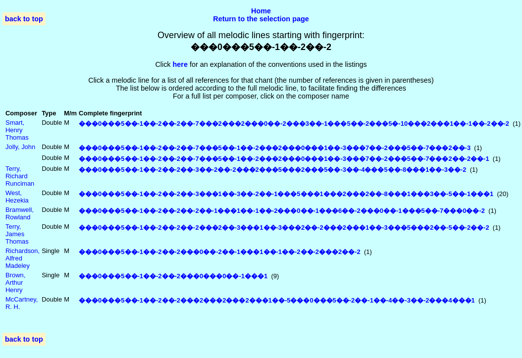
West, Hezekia (17, 196)
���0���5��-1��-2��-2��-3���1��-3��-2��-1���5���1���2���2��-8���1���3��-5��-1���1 (286, 194)
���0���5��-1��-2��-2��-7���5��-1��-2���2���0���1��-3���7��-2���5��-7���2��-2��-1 (284, 158)
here (180, 64)
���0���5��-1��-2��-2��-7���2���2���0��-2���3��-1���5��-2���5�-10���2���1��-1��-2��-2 (294, 123)
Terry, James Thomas (17, 234)
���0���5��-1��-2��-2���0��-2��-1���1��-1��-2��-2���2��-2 (220, 252)
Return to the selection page (261, 19)
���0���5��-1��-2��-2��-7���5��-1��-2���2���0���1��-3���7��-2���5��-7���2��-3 (274, 148)
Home (261, 11)
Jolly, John (20, 147)
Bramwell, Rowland (19, 213)
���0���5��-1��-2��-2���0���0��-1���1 (173, 276)
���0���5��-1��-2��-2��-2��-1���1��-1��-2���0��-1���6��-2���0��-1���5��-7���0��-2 (282, 210)
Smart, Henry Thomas (17, 130)
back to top (24, 19)
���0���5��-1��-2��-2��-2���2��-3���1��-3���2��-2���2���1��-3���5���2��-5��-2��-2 (284, 227)
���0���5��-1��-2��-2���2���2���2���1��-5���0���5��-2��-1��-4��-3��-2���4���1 (277, 300)
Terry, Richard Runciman (19, 176)
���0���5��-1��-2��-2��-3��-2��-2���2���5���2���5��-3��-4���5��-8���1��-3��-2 (272, 169)
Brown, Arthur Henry (15, 282)
